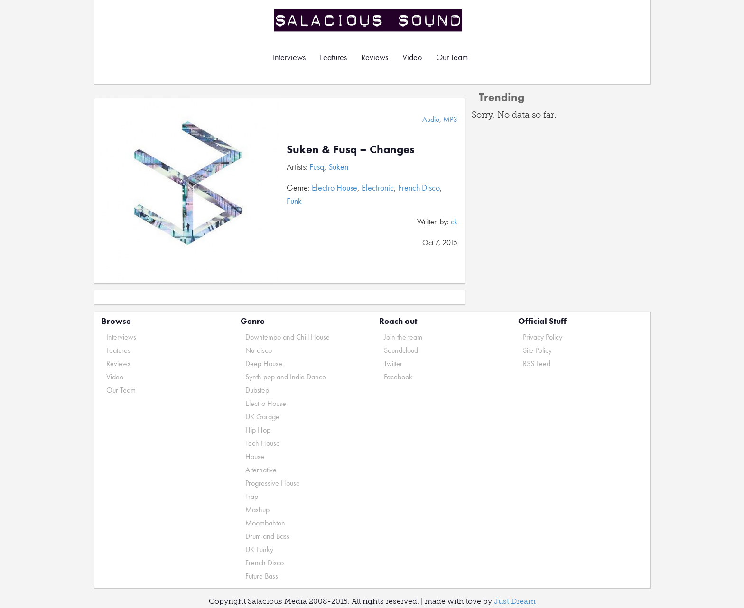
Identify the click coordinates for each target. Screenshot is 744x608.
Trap (251, 496)
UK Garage (262, 417)
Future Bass (261, 576)
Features (333, 57)
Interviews (289, 57)
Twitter (393, 363)
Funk (294, 200)
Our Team (452, 57)
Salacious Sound (368, 20)
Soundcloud (401, 350)
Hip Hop (257, 430)
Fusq (316, 166)
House (254, 456)
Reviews (374, 57)
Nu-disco (258, 350)
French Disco (419, 187)
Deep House (263, 363)
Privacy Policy (542, 337)
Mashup (257, 510)
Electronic (378, 187)
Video (412, 57)
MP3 (450, 119)
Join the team (403, 337)
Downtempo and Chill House (287, 337)
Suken (338, 166)
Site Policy (537, 350)
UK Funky (259, 549)
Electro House (334, 187)
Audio (430, 119)
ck (454, 222)
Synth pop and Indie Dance (285, 377)
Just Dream (515, 601)
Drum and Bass (267, 536)
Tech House (262, 443)
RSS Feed (536, 363)
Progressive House (272, 483)
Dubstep (257, 390)
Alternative (261, 470)
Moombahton (265, 523)
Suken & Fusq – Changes (350, 149)
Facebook (398, 377)
